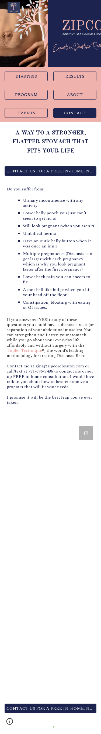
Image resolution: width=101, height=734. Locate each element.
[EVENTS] (26, 112)
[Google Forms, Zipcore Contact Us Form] (50, 560)
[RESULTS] (75, 76)
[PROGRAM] (26, 94)
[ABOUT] (75, 94)
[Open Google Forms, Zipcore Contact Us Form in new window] (86, 433)
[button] (9, 723)
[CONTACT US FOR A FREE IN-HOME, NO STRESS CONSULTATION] (50, 171)
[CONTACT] (75, 112)
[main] (50, 142)
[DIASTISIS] (26, 76)
